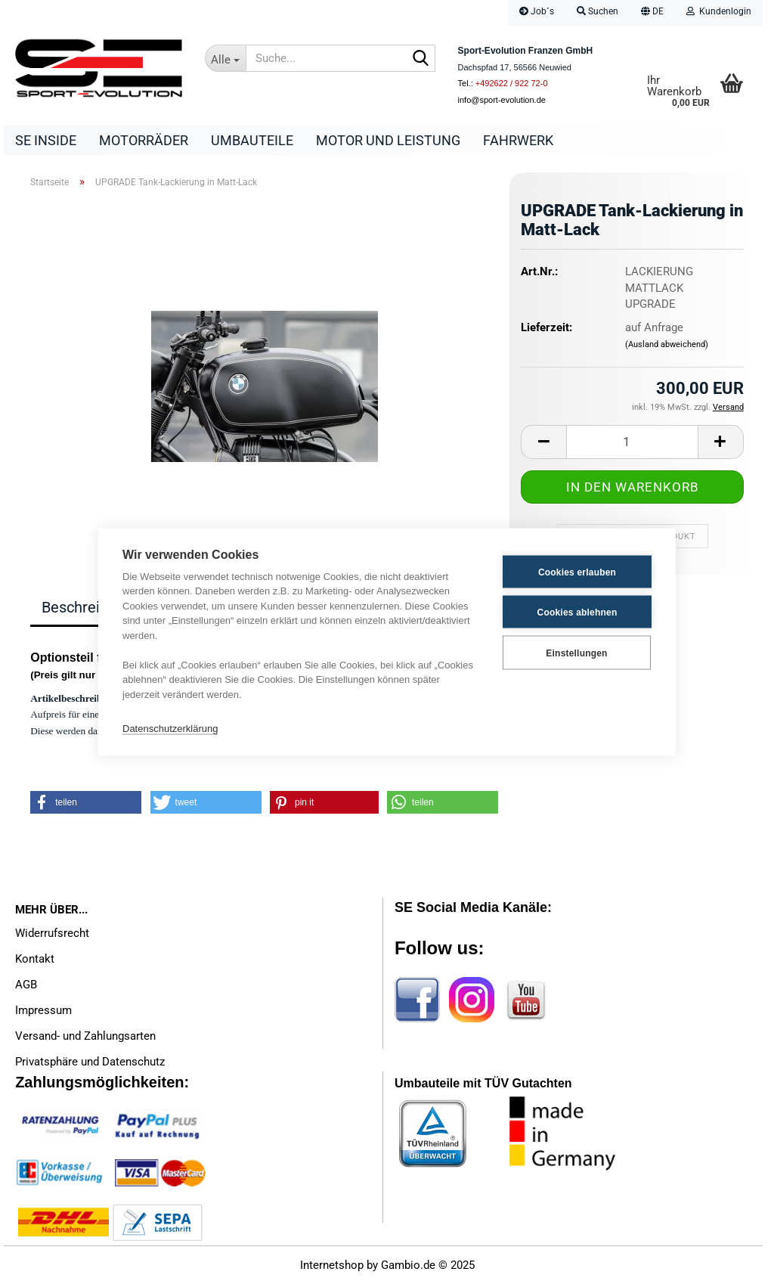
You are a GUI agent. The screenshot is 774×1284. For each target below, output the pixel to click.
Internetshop (332, 1265)
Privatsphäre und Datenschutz (90, 1061)
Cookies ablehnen (577, 611)
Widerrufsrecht (52, 933)
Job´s (536, 11)
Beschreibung (87, 607)
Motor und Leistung (388, 140)
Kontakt (34, 959)
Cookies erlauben (577, 571)
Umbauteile (252, 140)
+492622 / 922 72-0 (511, 83)
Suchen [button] (597, 11)
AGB (26, 984)
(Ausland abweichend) (666, 344)
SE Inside (45, 140)
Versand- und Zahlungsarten (85, 1036)
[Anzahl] (632, 442)
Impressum (43, 1010)
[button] (652, 13)
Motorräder (143, 140)
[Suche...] (225, 58)
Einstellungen (576, 652)
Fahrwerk (518, 140)
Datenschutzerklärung (170, 727)
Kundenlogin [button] (718, 11)
